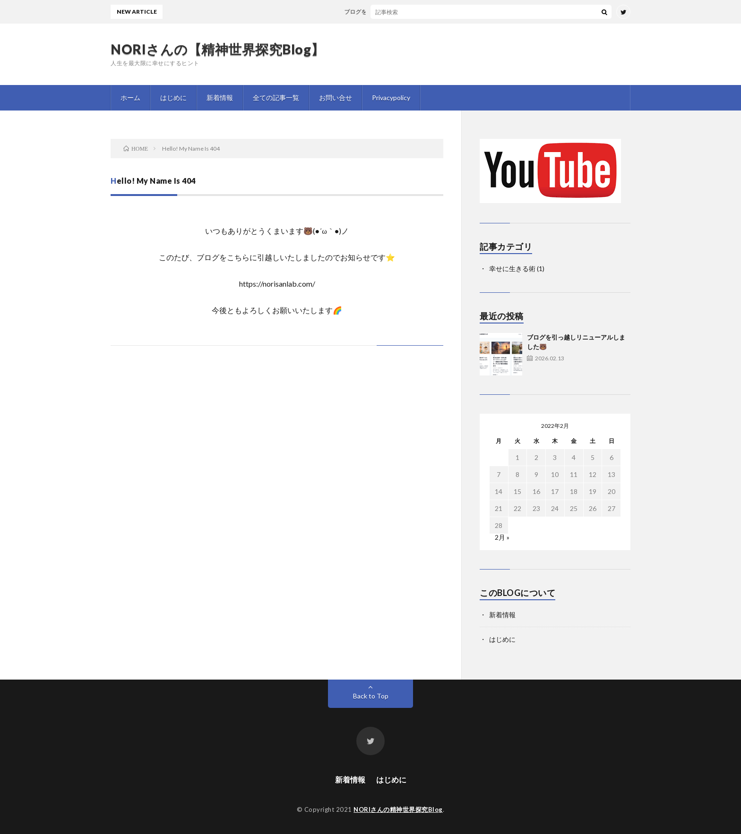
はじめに (173, 98)
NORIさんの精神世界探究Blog (398, 809)
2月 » (502, 537)
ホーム (130, 98)
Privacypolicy (391, 98)
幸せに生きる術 (512, 268)
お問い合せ (335, 98)
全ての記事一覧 (276, 98)
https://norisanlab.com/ (277, 283)
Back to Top (370, 696)
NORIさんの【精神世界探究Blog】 (218, 49)
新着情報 (220, 98)
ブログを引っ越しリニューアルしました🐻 (402, 11)
